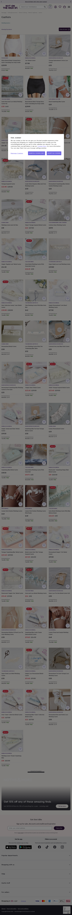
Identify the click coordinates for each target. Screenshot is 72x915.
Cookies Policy (42, 146)
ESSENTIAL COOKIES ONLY (36, 153)
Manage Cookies (17, 153)
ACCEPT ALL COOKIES (54, 153)
